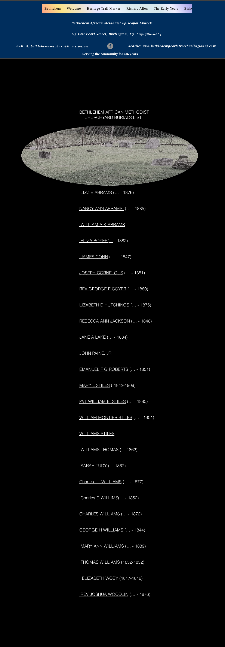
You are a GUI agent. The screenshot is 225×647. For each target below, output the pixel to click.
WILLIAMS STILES (96, 433)
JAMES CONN (93, 256)
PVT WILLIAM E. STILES (102, 401)
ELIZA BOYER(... (96, 240)
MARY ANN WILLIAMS (101, 546)
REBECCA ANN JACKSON (104, 321)
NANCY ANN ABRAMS (101, 208)
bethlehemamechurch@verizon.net (60, 46)
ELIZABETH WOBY (98, 578)
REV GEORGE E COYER (102, 288)
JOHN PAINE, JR (95, 353)
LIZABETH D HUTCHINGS (104, 305)
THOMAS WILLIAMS (99, 562)
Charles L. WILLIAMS (100, 481)
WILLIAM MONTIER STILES (105, 417)
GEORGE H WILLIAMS (101, 530)
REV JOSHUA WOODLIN (103, 594)
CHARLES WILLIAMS (99, 513)
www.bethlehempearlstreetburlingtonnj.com (179, 46)
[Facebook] (110, 46)
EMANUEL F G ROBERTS (103, 369)
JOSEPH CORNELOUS (101, 272)
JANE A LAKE (92, 337)
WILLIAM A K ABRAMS (102, 224)
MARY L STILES (94, 385)
